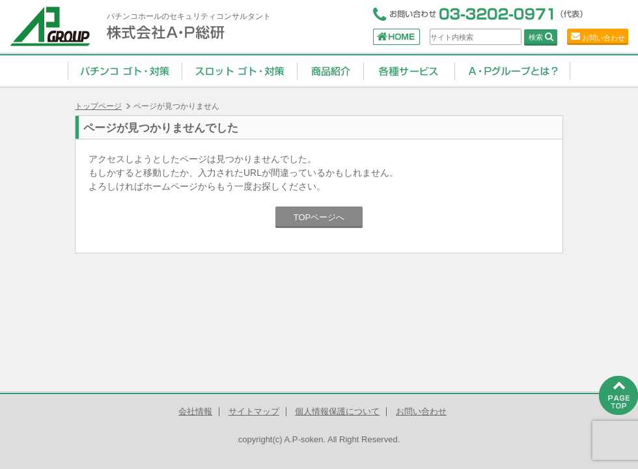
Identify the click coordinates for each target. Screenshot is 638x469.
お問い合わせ (603, 38)
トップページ (98, 106)
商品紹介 (330, 70)
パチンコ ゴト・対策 (125, 70)
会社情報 (195, 411)
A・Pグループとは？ (512, 70)
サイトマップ (254, 411)
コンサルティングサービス (408, 70)
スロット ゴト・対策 (239, 70)
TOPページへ (319, 217)
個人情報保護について (337, 411)
